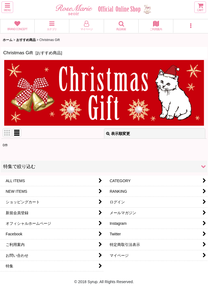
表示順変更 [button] (118, 133)
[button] (7, 7)
